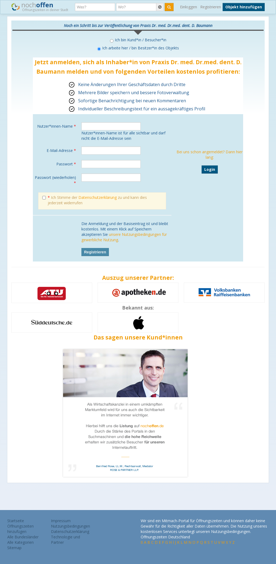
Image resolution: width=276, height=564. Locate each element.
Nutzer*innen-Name (56, 126)
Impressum (61, 520)
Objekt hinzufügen (243, 6)
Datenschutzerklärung (97, 197)
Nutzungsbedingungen (70, 526)
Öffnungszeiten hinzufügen (20, 529)
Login (209, 169)
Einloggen (188, 6)
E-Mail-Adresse (61, 150)
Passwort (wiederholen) (55, 180)
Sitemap (14, 547)
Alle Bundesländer (23, 536)
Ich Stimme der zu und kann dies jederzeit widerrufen (94, 200)
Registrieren (210, 6)
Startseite (15, 520)
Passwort (66, 164)
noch (39, 6)
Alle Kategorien (20, 542)
